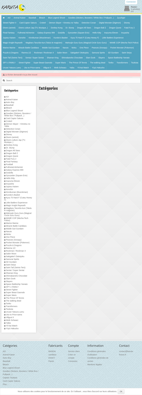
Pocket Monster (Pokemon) (122, 48)
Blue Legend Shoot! (56, 18)
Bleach (42, 18)
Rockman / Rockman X (44, 53)
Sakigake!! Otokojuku (79, 53)
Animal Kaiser (20, 18)
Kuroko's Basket (61, 38)
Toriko (110, 63)
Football (9, 164)
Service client (74, 351)
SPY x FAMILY (9, 63)
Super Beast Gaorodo (42, 63)
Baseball (32, 18)
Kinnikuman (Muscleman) (40, 38)
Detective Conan (89, 23)
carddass (52, 355)
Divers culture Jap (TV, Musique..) (33, 28)
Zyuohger (121, 18)
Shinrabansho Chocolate (72, 58)
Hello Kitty (96, 33)
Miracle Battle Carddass (28, 48)
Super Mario (60, 63)
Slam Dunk (90, 58)
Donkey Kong (56, 28)
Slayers (101, 58)
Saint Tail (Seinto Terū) (12, 58)
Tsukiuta (134, 63)
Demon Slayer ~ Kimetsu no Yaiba (63, 23)
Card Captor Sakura (28, 23)
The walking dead (97, 63)
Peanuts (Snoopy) (99, 48)
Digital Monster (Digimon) (110, 23)
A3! (9, 18)
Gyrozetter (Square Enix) (78, 33)
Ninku (74, 48)
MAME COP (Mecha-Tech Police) (124, 43)
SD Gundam (113, 53)
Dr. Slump (69, 28)
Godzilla (61, 33)
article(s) (135, 9)
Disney (127, 23)
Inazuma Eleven (111, 33)
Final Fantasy (9, 33)
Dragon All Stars (84, 28)
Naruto (66, 48)
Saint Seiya (127, 53)
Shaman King (53, 58)
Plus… (5, 384)
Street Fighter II (9, 23)
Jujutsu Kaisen (9, 38)
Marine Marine (9, 48)
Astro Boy (10, 102)
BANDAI (52, 351)
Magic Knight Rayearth (13, 43)
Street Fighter (24, 63)
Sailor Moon (62, 53)
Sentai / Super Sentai (34, 58)
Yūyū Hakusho (98, 68)
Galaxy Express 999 (46, 33)
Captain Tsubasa (10, 378)
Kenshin (22, 38)
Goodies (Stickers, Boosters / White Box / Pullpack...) (91, 18)
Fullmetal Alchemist (26, 33)
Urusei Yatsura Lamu (12, 68)
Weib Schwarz (60, 68)
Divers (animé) (9, 28)
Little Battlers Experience (113, 38)
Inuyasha (125, 33)
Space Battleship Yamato (119, 58)
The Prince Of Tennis (78, 63)
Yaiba (71, 68)
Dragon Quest (115, 28)
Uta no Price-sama (32, 68)
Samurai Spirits (98, 53)
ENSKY (52, 358)
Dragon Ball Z (100, 28)
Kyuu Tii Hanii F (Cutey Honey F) (85, 38)
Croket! (43, 23)
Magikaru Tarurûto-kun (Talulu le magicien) (44, 43)
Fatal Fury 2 (129, 28)
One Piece (84, 48)
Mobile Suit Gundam (51, 48)
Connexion (72, 361)
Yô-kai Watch (83, 68)
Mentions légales (94, 364)
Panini (51, 361)
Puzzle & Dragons (10, 53)
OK (121, 391)
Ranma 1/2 (26, 53)
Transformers (122, 63)
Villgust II (47, 68)
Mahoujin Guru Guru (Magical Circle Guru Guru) (86, 43)
